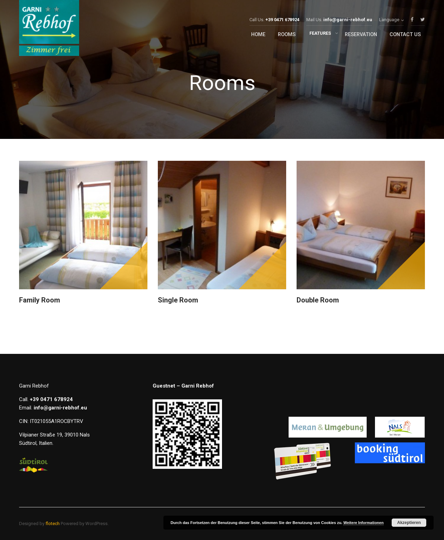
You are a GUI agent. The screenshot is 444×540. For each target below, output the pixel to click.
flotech (52, 523)
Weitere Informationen (363, 523)
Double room (318, 300)
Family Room (39, 300)
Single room (178, 300)
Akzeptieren (409, 522)
